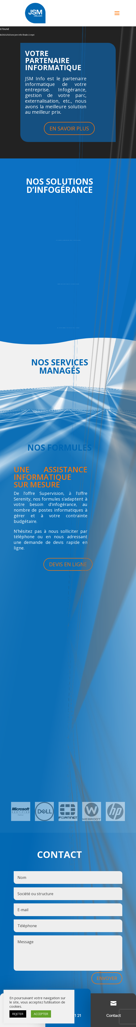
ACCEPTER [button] (41, 1014)
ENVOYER (107, 978)
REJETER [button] (17, 1014)
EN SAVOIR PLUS (69, 128)
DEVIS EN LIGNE (68, 564)
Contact (113, 1015)
